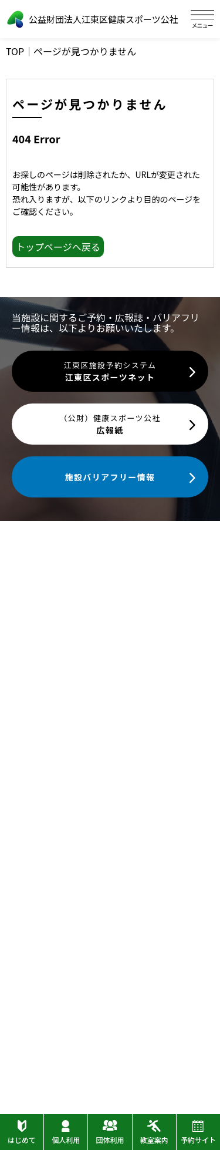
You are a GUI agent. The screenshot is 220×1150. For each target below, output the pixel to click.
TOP (15, 51)
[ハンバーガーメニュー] (202, 19)
